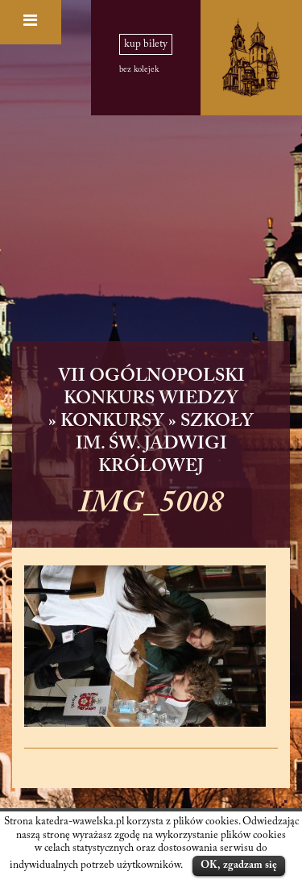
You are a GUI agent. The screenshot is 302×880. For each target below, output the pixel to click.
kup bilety (146, 44)
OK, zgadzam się (239, 865)
